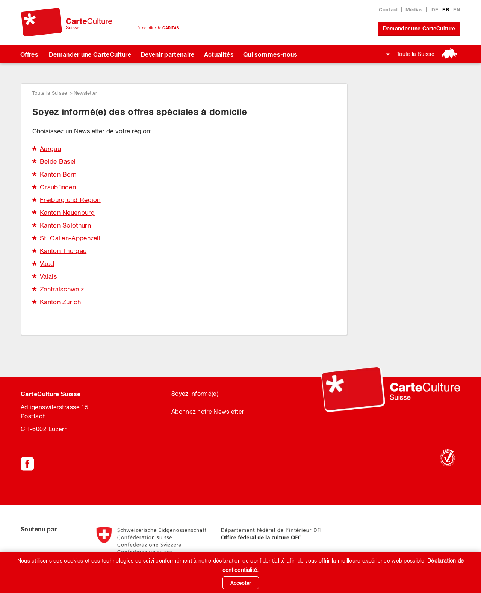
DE (435, 9)
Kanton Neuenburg (67, 212)
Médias (414, 9)
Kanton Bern (58, 174)
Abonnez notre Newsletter (207, 411)
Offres (29, 54)
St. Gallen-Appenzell (70, 238)
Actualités (219, 54)
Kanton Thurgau (63, 251)
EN (456, 9)
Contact (388, 9)
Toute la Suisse (415, 54)
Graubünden (58, 187)
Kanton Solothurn (65, 225)
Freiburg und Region (70, 200)
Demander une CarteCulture (419, 28)
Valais (48, 276)
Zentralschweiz (62, 289)
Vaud (47, 263)
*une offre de (158, 28)
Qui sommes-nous (270, 54)
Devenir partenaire (168, 54)
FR (446, 9)
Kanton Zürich (60, 302)
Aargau (50, 148)
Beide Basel (58, 161)
